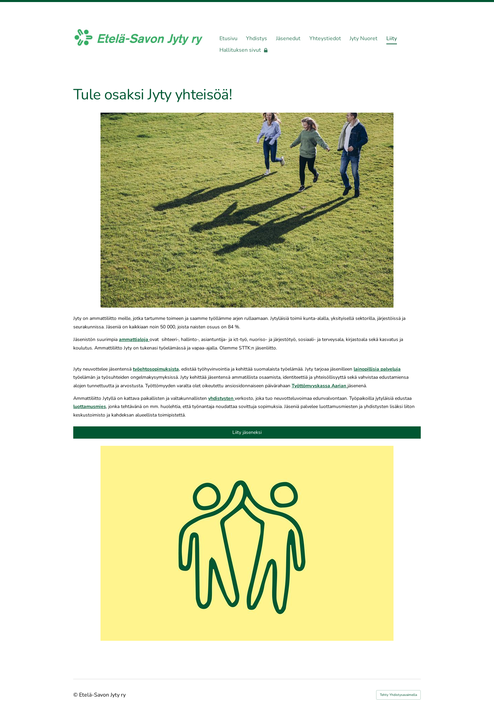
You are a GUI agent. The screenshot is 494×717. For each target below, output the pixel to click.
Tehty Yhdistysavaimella (398, 694)
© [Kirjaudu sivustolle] (76, 695)
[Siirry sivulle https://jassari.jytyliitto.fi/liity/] (247, 543)
